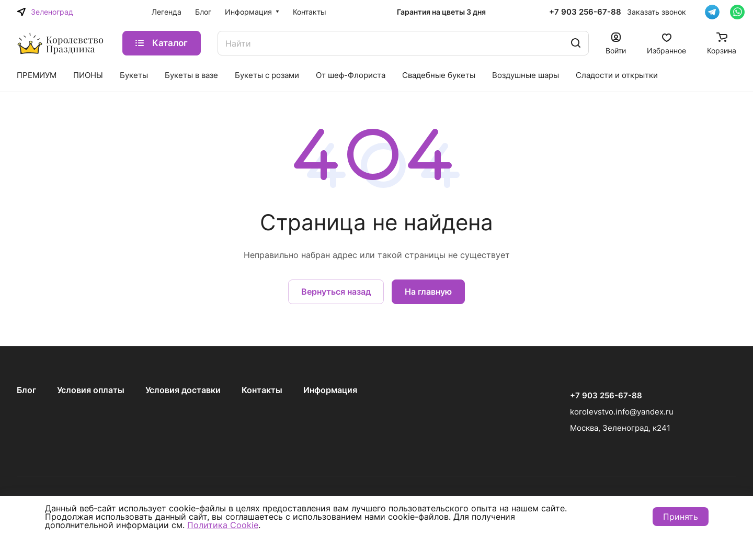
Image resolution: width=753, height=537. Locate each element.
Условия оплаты (90, 390)
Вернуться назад (336, 291)
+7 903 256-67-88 (585, 12)
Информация (330, 390)
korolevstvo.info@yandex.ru (622, 412)
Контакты (262, 390)
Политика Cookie (222, 525)
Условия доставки (183, 390)
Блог (26, 390)
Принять (680, 516)
